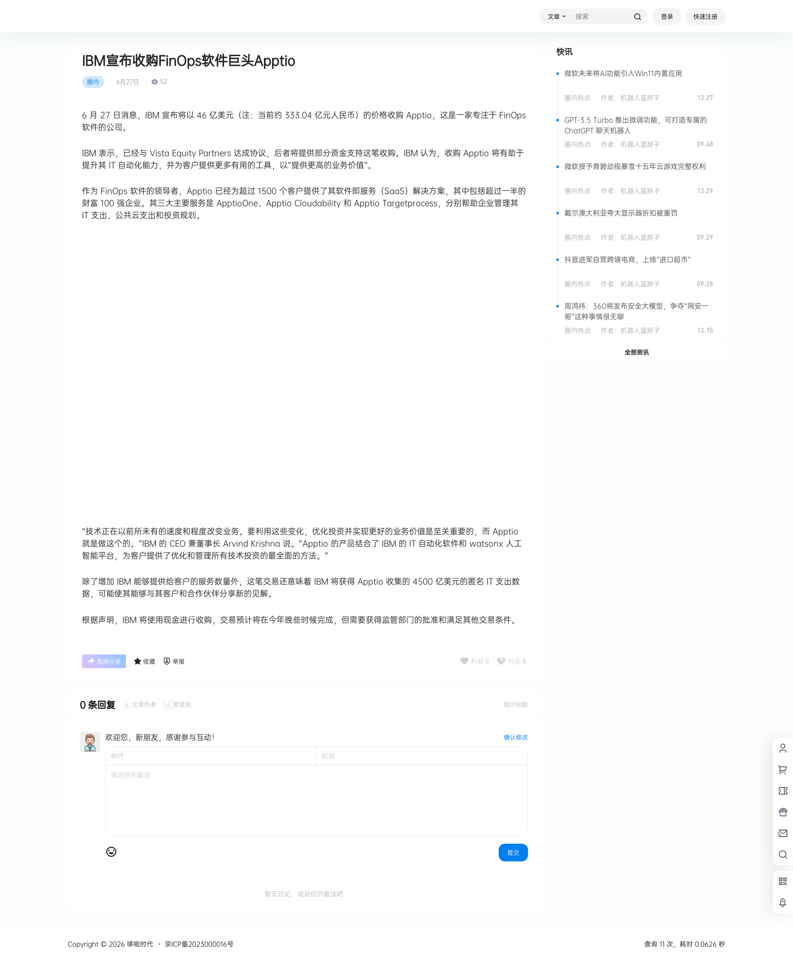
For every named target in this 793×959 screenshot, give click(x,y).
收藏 (144, 661)
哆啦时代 (139, 943)
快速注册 (705, 16)
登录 (667, 16)
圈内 (93, 82)
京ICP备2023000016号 (199, 943)
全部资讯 (637, 352)
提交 (513, 852)
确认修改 (516, 737)
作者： (630, 97)
